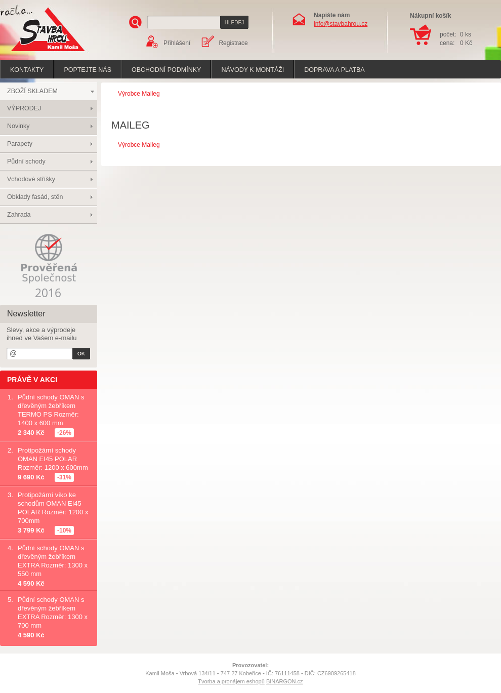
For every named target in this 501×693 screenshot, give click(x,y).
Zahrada (19, 214)
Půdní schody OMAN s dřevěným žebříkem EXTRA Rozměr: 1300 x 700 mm (53, 612)
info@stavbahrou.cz (340, 23)
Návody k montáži (252, 69)
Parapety (19, 143)
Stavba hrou (32, 52)
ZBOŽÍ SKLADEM (32, 91)
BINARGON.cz (284, 681)
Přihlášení (176, 43)
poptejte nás (87, 69)
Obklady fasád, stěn (35, 196)
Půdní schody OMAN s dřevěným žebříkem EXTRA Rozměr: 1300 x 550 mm (53, 561)
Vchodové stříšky (31, 179)
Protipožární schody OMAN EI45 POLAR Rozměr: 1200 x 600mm (53, 458)
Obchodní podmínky (166, 69)
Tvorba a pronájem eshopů (231, 681)
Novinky (18, 126)
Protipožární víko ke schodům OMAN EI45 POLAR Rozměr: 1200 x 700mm (53, 507)
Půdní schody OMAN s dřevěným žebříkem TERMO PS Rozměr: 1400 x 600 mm (51, 410)
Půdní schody (26, 161)
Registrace (233, 43)
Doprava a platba (334, 69)
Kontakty (27, 69)
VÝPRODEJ (24, 108)
